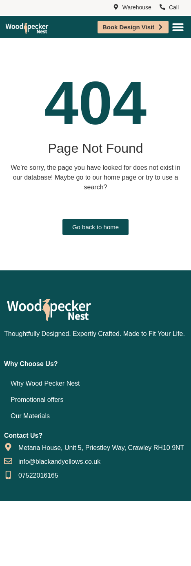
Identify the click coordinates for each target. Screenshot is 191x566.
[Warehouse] (116, 7)
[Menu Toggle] (178, 27)
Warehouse (136, 7)
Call (174, 7)
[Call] (162, 7)
